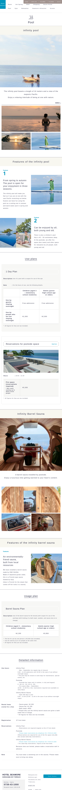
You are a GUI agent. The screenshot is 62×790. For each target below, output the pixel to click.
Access (52, 8)
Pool (9, 8)
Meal (28, 4)
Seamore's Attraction (39, 8)
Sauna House (47, 4)
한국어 (59, 1)
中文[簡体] (51, 1)
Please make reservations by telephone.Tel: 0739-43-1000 (38, 733)
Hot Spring (19, 4)
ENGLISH (34, 1)
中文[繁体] (42, 1)
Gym (16, 8)
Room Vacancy (52, 776)
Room (10, 4)
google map (31, 785)
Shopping (36, 4)
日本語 (26, 1)
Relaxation (25, 8)
